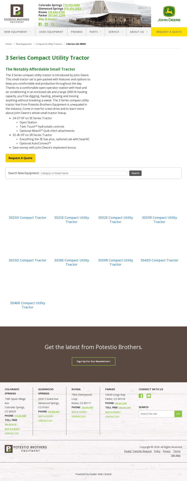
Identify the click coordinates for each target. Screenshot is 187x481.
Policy (157, 451)
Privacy (167, 451)
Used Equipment (51, 31)
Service (116, 31)
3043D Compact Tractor (159, 260)
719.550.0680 (71, 5)
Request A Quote (169, 31)
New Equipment (17, 31)
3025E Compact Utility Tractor (71, 219)
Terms (177, 451)
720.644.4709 (56, 12)
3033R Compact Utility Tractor (159, 219)
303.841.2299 (56, 15)
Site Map (176, 455)
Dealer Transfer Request (138, 451)
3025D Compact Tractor (27, 217)
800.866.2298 (124, 407)
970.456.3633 (72, 8)
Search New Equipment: (23, 173)
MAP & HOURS (12, 428)
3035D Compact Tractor (27, 260)
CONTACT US (12, 433)
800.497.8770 (10, 424)
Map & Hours (48, 19)
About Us (138, 31)
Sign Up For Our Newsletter (93, 361)
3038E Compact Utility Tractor (71, 262)
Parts (95, 31)
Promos (77, 31)
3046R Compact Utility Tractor (27, 305)
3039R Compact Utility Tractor (115, 262)
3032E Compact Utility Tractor (115, 219)
